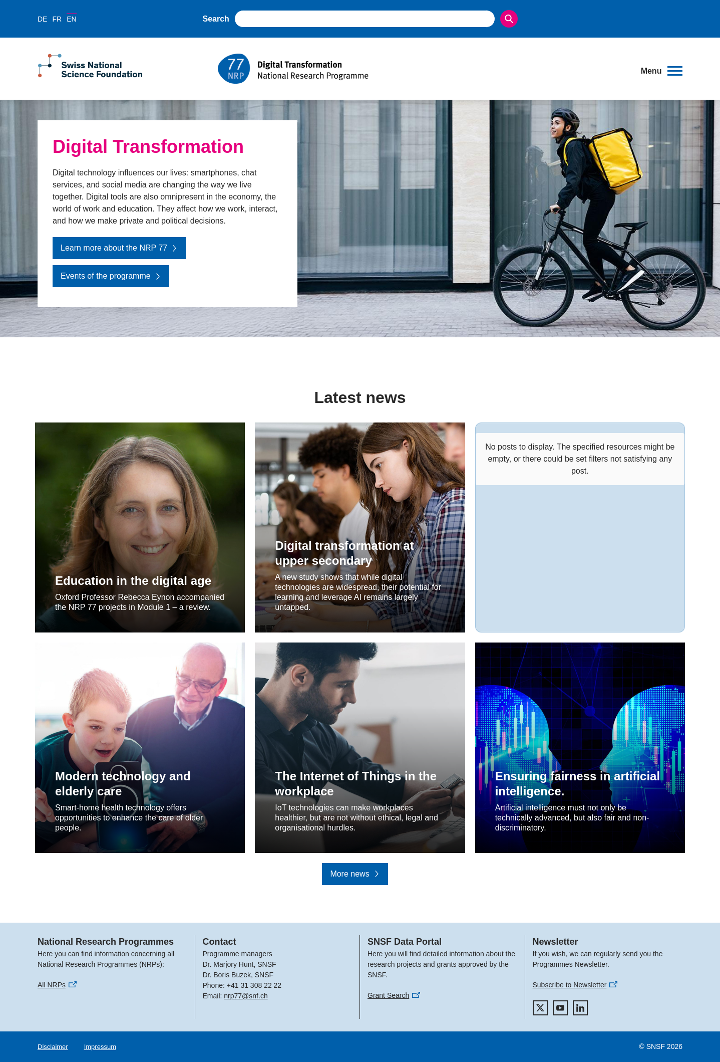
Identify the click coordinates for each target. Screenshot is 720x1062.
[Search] (509, 19)
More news (355, 874)
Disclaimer (53, 1046)
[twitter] (540, 1007)
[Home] (422, 69)
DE (42, 19)
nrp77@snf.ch (245, 996)
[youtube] (560, 1007)
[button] (661, 71)
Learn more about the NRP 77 (119, 248)
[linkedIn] (580, 1007)
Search (216, 19)
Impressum (100, 1046)
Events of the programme (111, 276)
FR (57, 19)
